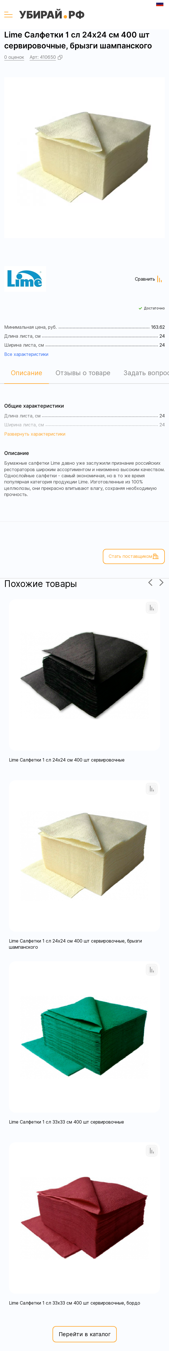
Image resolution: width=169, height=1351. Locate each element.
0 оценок (14, 57)
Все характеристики (26, 354)
